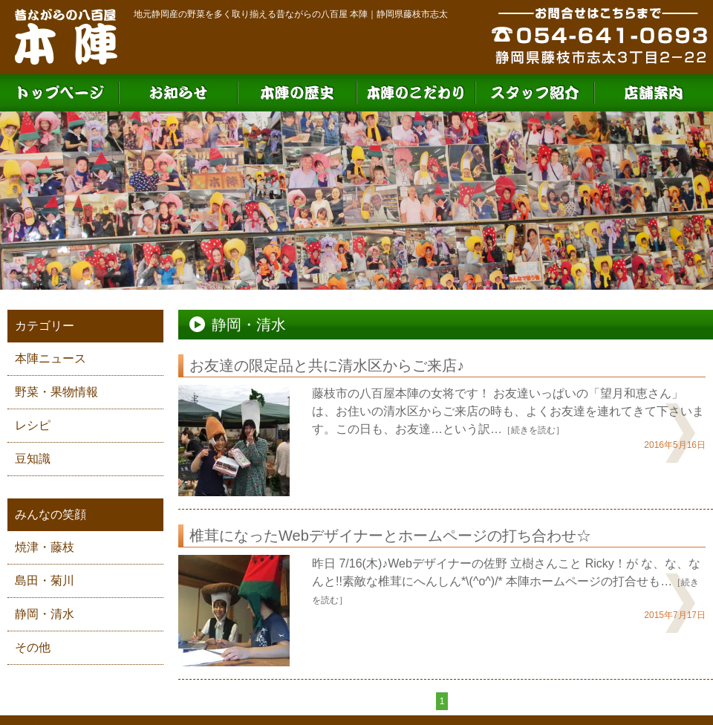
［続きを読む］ (533, 430)
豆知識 (33, 458)
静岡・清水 (44, 614)
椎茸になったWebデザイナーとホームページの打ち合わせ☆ (390, 535)
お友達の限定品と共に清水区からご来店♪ (326, 365)
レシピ (33, 425)
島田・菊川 (44, 580)
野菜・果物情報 (56, 392)
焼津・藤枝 (44, 547)
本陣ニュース (50, 358)
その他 (33, 647)
